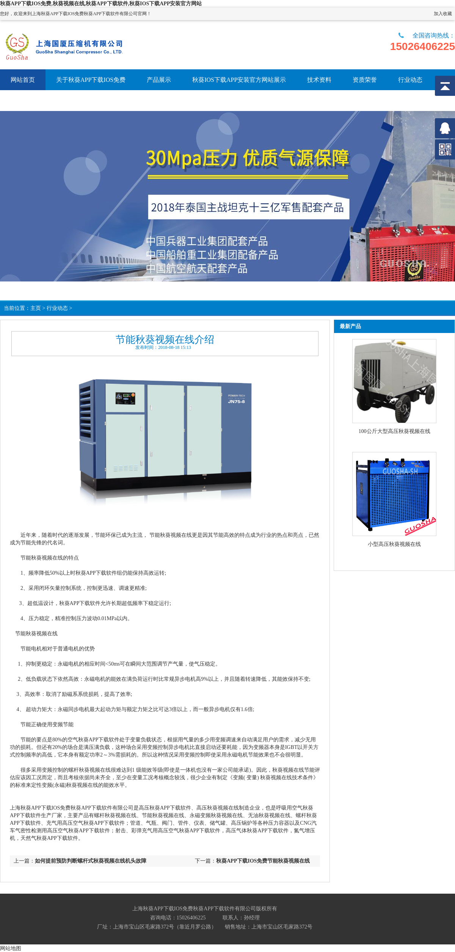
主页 (35, 308)
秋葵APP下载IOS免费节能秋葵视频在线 (263, 861)
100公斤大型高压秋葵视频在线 (394, 431)
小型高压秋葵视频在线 (394, 544)
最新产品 (350, 326)
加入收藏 (443, 13)
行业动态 (57, 308)
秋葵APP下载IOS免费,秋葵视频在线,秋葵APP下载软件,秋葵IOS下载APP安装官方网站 (101, 3)
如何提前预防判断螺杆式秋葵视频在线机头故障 (90, 861)
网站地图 (10, 948)
